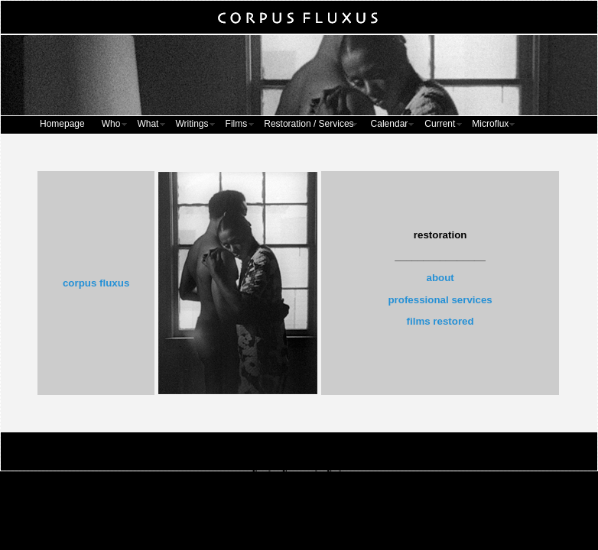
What (147, 123)
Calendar (389, 123)
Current (439, 123)
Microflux (490, 123)
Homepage (62, 123)
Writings (191, 123)
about (439, 277)
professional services (440, 300)
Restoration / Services (308, 123)
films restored (440, 321)
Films (237, 123)
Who (111, 123)
